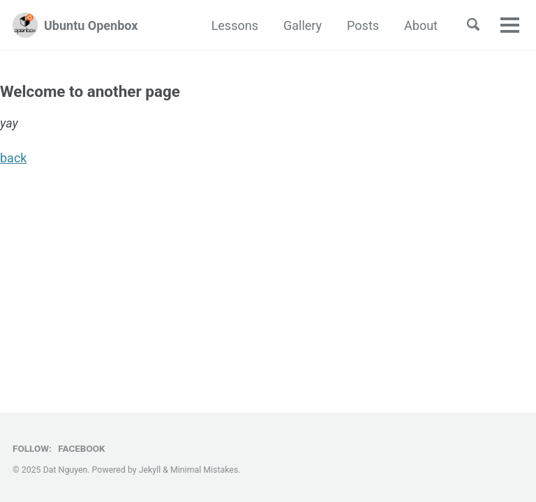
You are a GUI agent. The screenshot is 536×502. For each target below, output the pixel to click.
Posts (363, 25)
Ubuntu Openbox (90, 25)
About (421, 25)
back (13, 158)
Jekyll (150, 470)
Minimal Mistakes (204, 470)
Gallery (302, 25)
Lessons (234, 25)
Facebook (81, 448)
